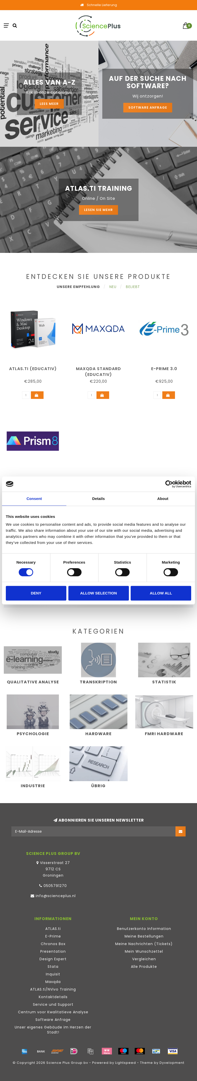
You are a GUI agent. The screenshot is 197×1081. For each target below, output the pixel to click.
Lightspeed (125, 1063)
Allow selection (98, 593)
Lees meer (49, 104)
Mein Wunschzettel (144, 951)
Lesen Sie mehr (98, 210)
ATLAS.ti (53, 928)
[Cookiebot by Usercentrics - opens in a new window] (169, 484)
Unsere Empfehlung (78, 286)
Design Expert (53, 959)
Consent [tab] (34, 498)
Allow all (161, 593)
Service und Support (53, 1004)
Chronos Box (53, 943)
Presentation (53, 951)
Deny (36, 593)
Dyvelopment (172, 1063)
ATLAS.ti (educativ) (33, 369)
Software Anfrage (147, 107)
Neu (112, 286)
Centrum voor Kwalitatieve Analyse (53, 1012)
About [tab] (162, 498)
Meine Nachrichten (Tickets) (144, 943)
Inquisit (53, 974)
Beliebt (133, 286)
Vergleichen (144, 959)
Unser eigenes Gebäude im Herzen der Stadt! (53, 1030)
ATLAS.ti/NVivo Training (53, 989)
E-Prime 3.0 (164, 369)
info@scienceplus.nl (56, 895)
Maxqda (53, 981)
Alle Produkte (144, 966)
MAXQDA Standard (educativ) (98, 371)
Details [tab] (98, 498)
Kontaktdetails (53, 996)
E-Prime (53, 936)
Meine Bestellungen (144, 936)
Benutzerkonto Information (144, 928)
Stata (53, 966)
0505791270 (55, 885)
